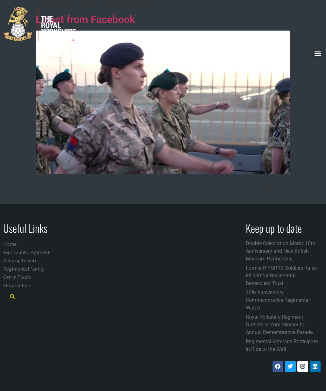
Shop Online (16, 285)
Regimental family (23, 269)
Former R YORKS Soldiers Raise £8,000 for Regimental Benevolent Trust (281, 275)
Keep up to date (20, 260)
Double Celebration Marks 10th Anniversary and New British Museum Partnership (280, 251)
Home (10, 244)
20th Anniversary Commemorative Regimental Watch (278, 300)
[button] (317, 53)
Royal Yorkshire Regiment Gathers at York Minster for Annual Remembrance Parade (279, 324)
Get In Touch (17, 277)
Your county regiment (26, 252)
